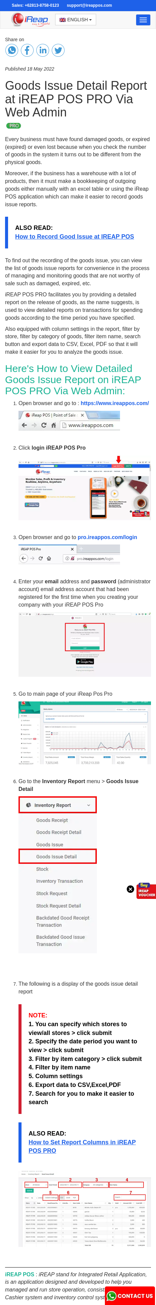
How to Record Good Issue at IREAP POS (74, 236)
